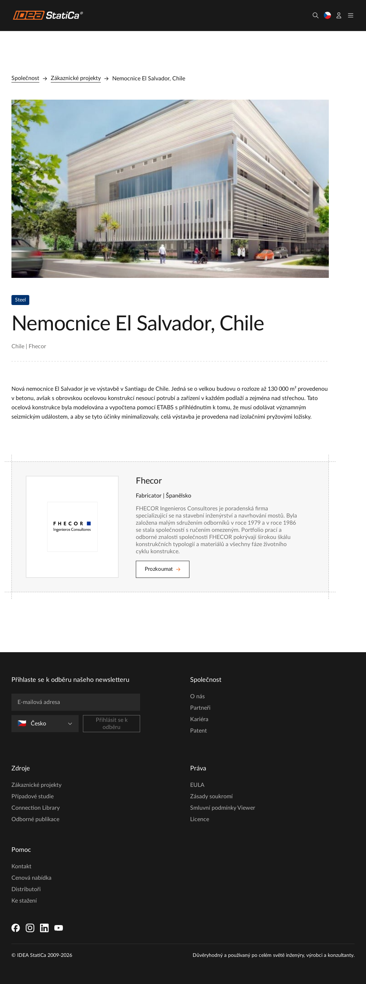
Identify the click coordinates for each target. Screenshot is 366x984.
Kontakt (21, 866)
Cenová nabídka (31, 878)
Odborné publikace (35, 819)
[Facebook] (15, 928)
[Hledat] (316, 15)
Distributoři (26, 889)
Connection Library (35, 808)
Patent (198, 731)
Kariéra (199, 719)
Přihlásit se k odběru (112, 723)
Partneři (200, 708)
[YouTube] (58, 928)
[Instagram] (30, 928)
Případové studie (32, 796)
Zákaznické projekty (76, 78)
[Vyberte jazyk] (327, 15)
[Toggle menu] (351, 15)
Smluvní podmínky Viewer (222, 808)
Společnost (25, 78)
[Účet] (338, 15)
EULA (197, 785)
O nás (197, 696)
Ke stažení (24, 901)
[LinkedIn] (44, 928)
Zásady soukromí (211, 796)
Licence (199, 819)
